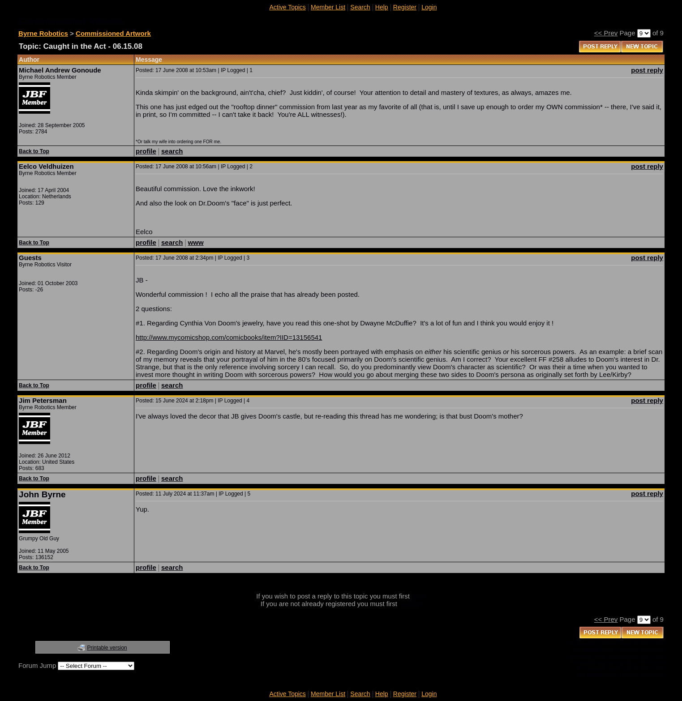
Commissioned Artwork (113, 33)
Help (381, 7)
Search (360, 7)
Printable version (107, 648)
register (410, 603)
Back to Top (34, 151)
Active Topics (287, 7)
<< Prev (606, 33)
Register (404, 7)
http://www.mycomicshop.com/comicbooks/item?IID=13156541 (229, 337)
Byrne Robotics (43, 33)
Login (429, 7)
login (419, 596)
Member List (328, 7)
